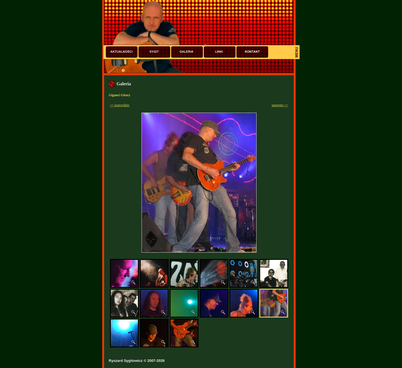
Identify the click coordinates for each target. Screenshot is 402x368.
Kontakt (252, 52)
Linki (220, 52)
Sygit (154, 52)
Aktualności (122, 52)
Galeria (187, 52)
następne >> (280, 105)
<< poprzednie (120, 105)
